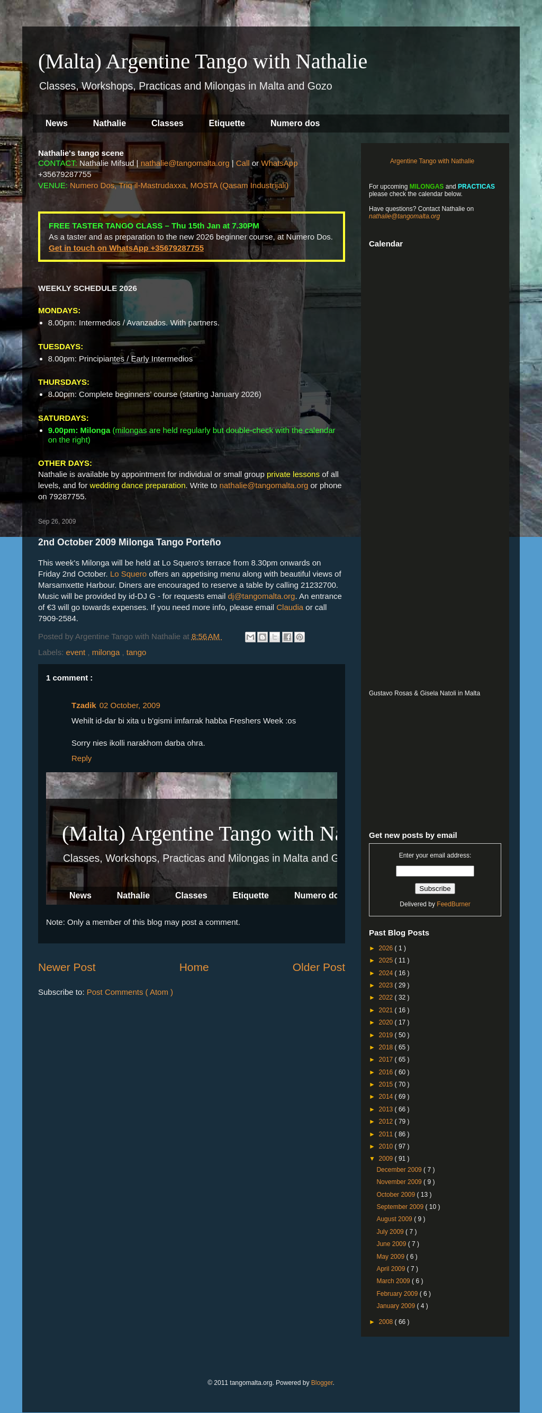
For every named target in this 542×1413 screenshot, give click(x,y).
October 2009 (396, 1194)
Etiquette (227, 123)
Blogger (322, 1382)
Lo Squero (128, 573)
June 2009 (392, 1244)
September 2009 (400, 1207)
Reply (81, 758)
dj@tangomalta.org (261, 595)
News (57, 123)
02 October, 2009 (130, 705)
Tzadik (83, 705)
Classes (167, 123)
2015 (387, 1084)
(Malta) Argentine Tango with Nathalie (202, 61)
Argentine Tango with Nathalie (432, 161)
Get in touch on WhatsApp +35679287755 (126, 247)
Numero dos (295, 123)
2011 (387, 1134)
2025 (387, 960)
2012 (387, 1121)
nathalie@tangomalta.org (185, 162)
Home (194, 967)
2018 (387, 1047)
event (77, 652)
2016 (387, 1072)
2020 (387, 1022)
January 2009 (396, 1306)
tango (137, 652)
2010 (387, 1146)
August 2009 (395, 1219)
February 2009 (397, 1293)
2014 (387, 1096)
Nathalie (109, 123)
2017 (387, 1059)
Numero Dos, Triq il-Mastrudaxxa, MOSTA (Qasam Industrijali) (179, 185)
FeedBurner (453, 904)
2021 (387, 1010)
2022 (387, 997)
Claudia (289, 607)
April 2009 (391, 1269)
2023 (387, 985)
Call (243, 162)
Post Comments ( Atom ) (130, 991)
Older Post (319, 967)
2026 (387, 948)
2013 (387, 1109)
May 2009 (391, 1256)
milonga (107, 652)
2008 (387, 1322)
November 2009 (399, 1182)
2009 (387, 1158)
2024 (387, 973)
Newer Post (67, 967)
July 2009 (390, 1231)
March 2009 (394, 1281)
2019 (387, 1035)
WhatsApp (279, 162)
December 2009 (399, 1169)
